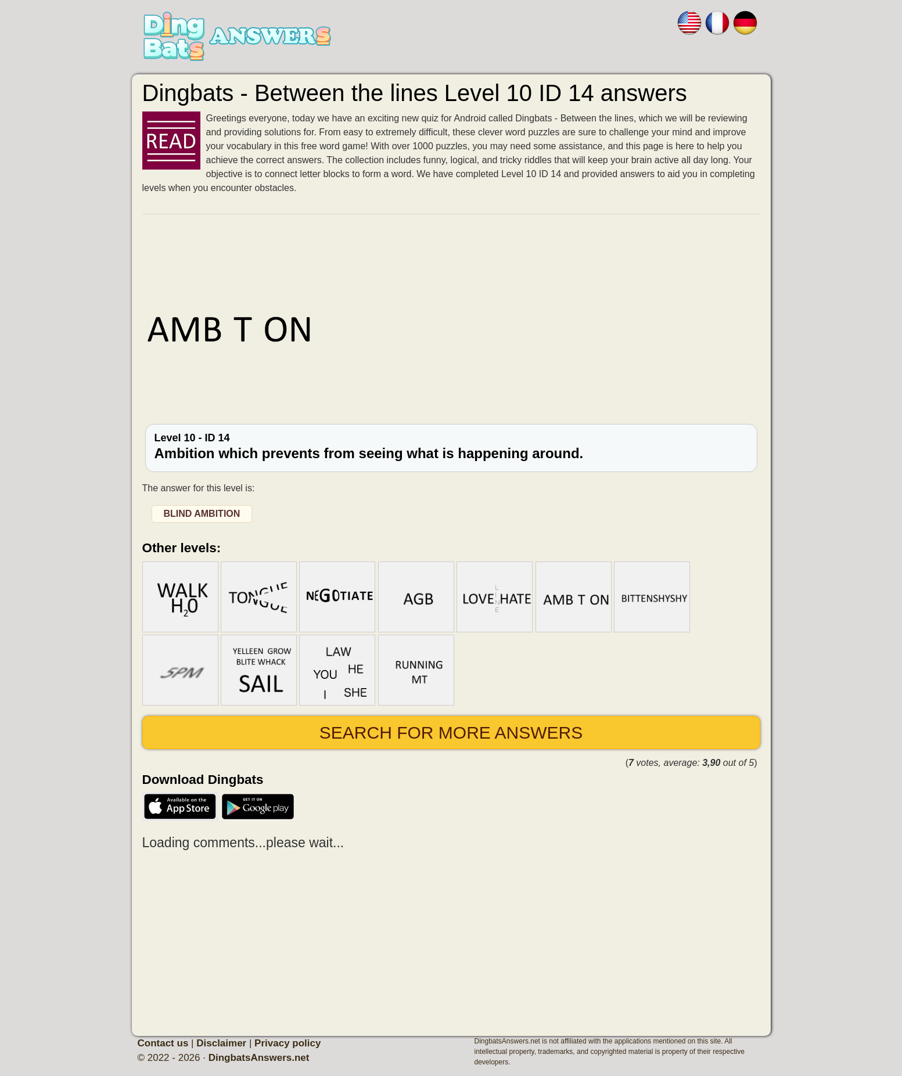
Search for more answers (451, 732)
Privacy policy (287, 1043)
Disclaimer (221, 1043)
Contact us (163, 1043)
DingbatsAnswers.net (259, 1057)
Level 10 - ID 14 (451, 446)
